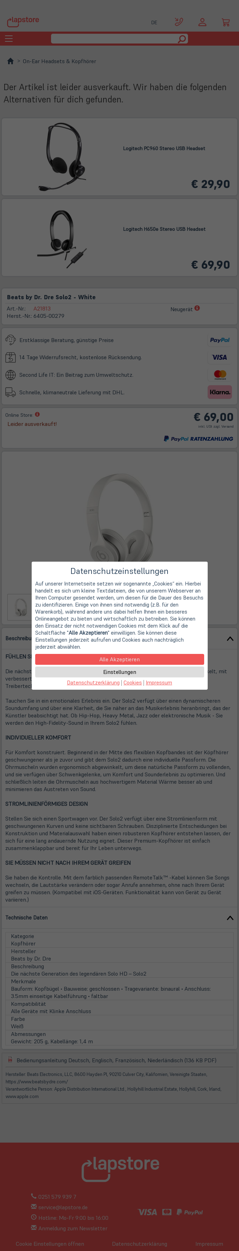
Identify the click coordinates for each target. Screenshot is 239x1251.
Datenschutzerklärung (93, 682)
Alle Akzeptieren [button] (119, 659)
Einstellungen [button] (119, 671)
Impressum (159, 682)
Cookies (133, 682)
